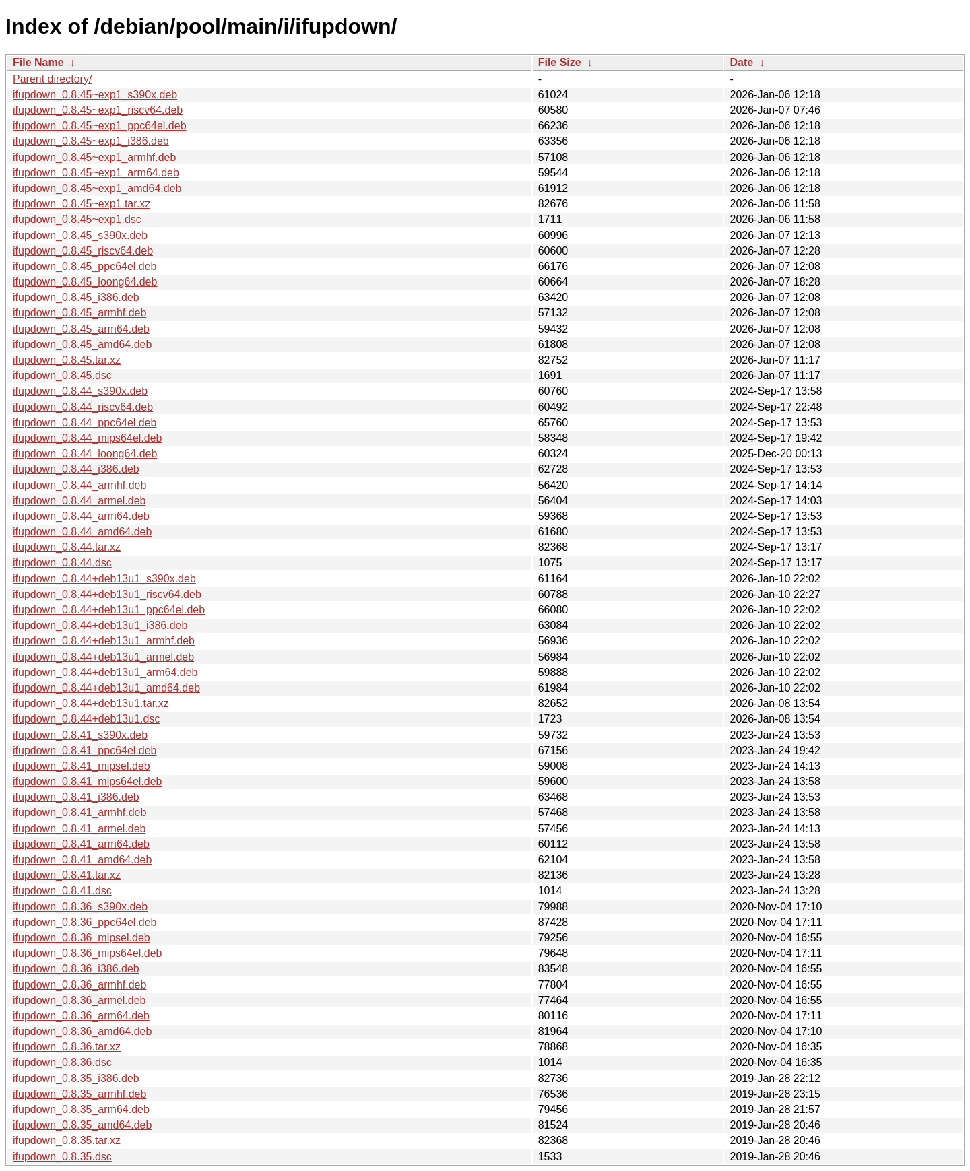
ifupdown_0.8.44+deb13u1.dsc (86, 719)
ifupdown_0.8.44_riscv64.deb (83, 407)
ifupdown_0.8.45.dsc (62, 375)
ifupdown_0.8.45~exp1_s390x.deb (95, 94)
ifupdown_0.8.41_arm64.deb (81, 844)
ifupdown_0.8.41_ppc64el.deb (85, 750)
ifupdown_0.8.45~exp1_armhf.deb (94, 157)
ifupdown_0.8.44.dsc (62, 562)
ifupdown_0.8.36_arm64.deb (81, 1016)
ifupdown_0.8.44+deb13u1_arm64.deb (105, 672)
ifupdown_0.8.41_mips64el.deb (87, 781)
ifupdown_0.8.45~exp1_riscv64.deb (98, 110)
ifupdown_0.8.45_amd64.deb (82, 344)
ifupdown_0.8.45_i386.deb (76, 297)
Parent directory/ (52, 79)
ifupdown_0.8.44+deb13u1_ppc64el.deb (109, 609)
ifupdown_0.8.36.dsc (62, 1062)
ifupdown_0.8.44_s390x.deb (80, 391)
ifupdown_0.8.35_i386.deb (76, 1078)
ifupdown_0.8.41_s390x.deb (80, 735)
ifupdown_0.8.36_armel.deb (79, 1000)
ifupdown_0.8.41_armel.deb (79, 828)
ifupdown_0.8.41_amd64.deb (82, 859)
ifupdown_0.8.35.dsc (62, 1156)
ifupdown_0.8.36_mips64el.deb (87, 953)
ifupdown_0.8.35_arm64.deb (81, 1109)
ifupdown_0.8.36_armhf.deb (79, 985)
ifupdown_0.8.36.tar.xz (67, 1046)
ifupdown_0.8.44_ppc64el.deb (85, 422)
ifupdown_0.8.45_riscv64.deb (83, 251)
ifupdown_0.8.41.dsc (62, 890)
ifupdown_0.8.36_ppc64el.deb (85, 922)
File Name (38, 62)
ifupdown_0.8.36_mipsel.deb (81, 937)
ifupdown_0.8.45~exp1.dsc (77, 219)
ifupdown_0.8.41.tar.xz (67, 875)
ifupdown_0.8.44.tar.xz (67, 547)
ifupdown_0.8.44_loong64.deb (85, 453)
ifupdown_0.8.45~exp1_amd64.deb (97, 188)
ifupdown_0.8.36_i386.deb (76, 968)
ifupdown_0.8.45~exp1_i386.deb (91, 141)
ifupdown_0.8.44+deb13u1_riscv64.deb (107, 594)
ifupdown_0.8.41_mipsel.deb (81, 766)
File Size (559, 62)
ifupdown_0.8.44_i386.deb (76, 469)
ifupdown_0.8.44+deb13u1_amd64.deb (106, 688)
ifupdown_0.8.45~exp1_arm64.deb (96, 172)
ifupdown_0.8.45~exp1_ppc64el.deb (100, 125)
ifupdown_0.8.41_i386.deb (76, 797)
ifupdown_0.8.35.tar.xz (67, 1140)
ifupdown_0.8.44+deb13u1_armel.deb (103, 657)
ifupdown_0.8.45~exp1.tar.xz (81, 203)
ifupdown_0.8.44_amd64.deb (82, 531)
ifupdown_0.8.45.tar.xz (67, 360)
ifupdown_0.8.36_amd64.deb (82, 1031)
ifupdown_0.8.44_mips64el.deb (87, 438)
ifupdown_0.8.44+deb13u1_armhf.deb (104, 640)
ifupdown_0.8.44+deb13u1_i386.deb (100, 625)
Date (741, 62)
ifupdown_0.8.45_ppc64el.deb (85, 266)
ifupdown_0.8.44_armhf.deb (79, 485)
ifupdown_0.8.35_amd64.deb (82, 1125)
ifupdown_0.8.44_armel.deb (79, 500)
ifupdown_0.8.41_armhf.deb (79, 812)
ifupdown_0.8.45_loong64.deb (85, 282)
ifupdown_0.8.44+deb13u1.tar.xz (91, 703)
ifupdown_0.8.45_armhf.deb (79, 313)
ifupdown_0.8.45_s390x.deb (80, 235)
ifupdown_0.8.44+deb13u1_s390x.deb (104, 578)
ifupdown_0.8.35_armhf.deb (79, 1094)
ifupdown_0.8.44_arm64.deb (81, 516)
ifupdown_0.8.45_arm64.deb (81, 329)
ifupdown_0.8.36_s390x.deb (80, 906)
